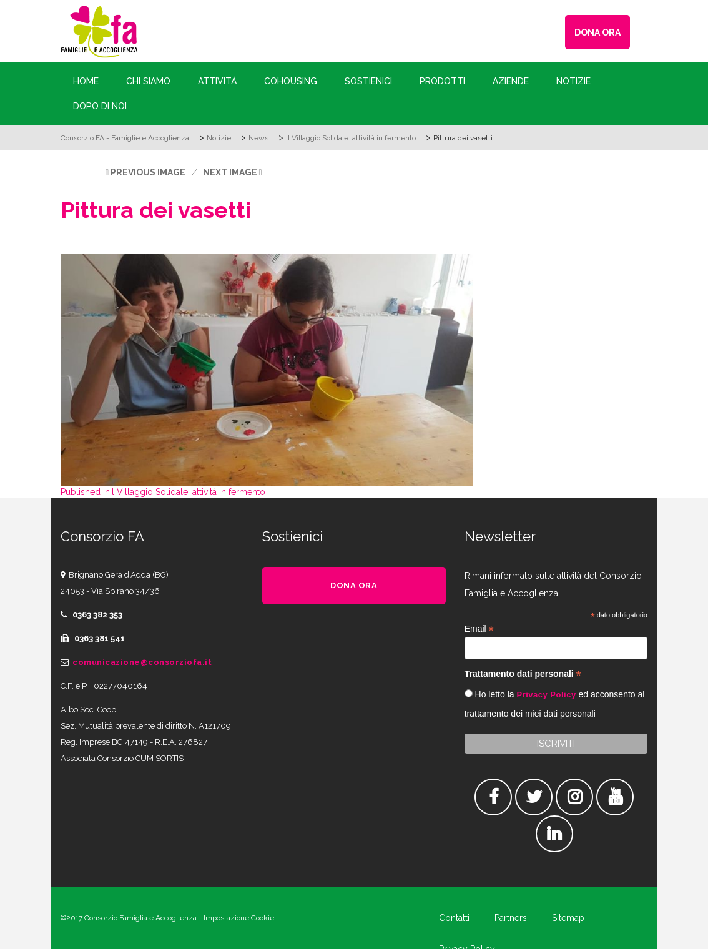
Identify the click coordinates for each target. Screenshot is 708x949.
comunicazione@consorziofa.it (142, 662)
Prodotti (442, 81)
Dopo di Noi (100, 106)
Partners (510, 918)
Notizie (573, 81)
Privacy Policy (546, 694)
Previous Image (148, 172)
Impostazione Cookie (239, 917)
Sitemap (568, 918)
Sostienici (368, 81)
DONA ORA (597, 32)
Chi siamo (148, 81)
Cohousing (290, 81)
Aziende (511, 81)
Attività (217, 81)
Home (86, 81)
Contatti (454, 918)
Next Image (230, 172)
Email (479, 629)
